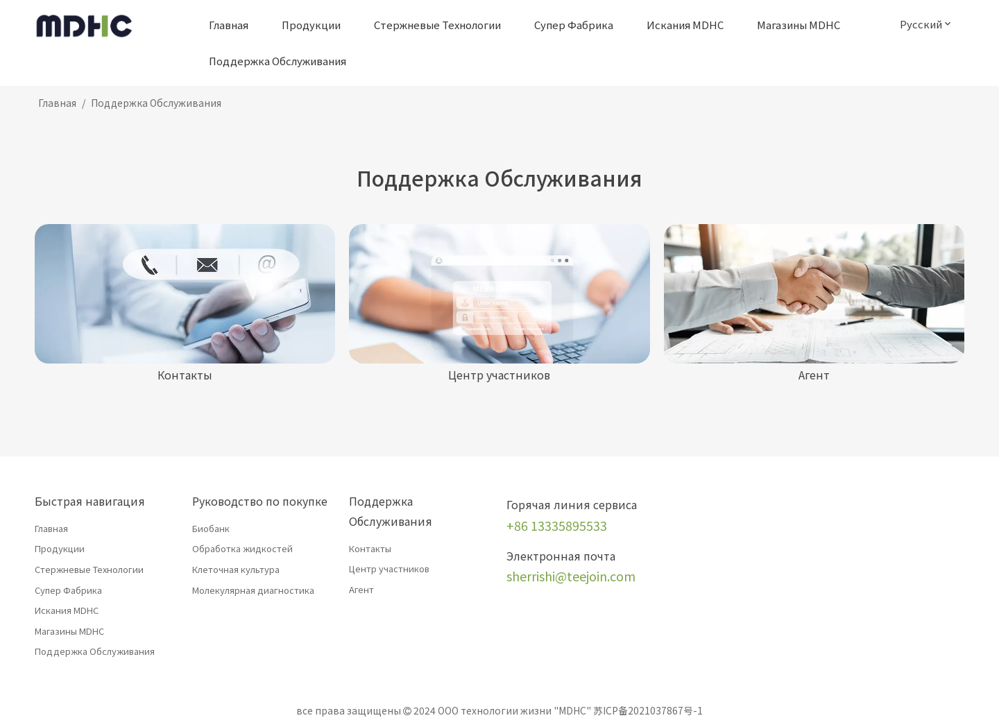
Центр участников (389, 568)
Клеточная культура (236, 569)
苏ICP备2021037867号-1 (648, 710)
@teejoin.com (595, 576)
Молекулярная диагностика (253, 590)
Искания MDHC (67, 610)
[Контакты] (185, 294)
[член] (499, 294)
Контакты (370, 548)
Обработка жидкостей (242, 548)
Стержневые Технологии (89, 569)
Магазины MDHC (69, 631)
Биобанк (211, 528)
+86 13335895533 (556, 525)
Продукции (60, 548)
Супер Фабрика (68, 590)
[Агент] (814, 294)
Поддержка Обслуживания (95, 651)
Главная (51, 528)
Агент (361, 589)
